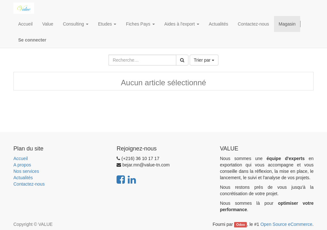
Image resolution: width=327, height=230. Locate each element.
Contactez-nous (29, 184)
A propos (22, 164)
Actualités (23, 177)
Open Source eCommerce (286, 224)
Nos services (26, 171)
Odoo (240, 224)
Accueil (20, 158)
